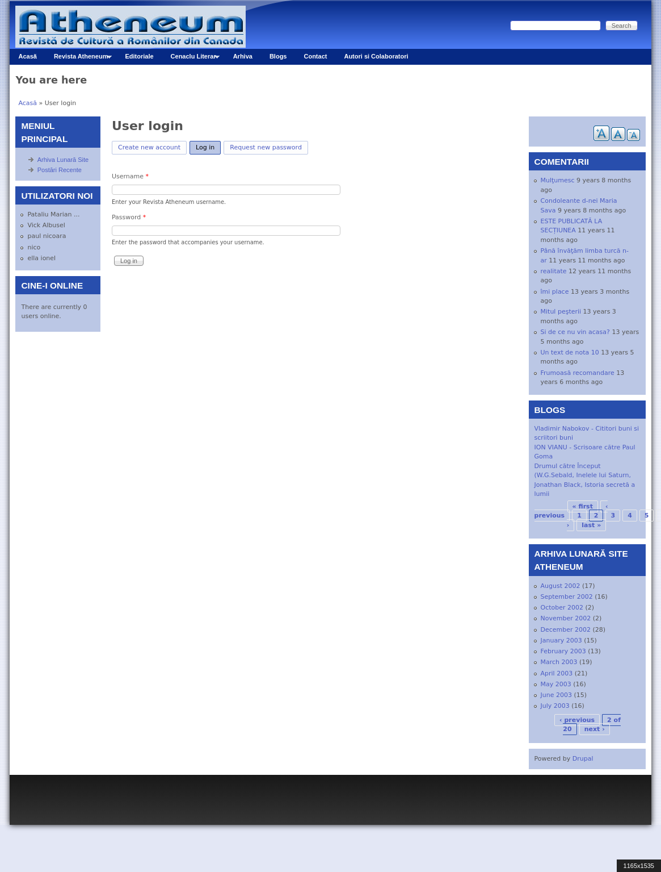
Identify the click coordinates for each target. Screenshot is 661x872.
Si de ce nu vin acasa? (575, 332)
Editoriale (139, 56)
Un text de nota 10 (570, 352)
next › (594, 729)
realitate (554, 271)
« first (582, 506)
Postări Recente (59, 169)
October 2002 (562, 607)
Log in (208, 146)
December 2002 (566, 629)
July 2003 (555, 706)
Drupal (582, 758)
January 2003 (561, 640)
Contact (315, 56)
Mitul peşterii (561, 311)
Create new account (149, 147)
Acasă (27, 56)
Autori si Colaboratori (376, 56)
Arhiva (242, 56)
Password (129, 217)
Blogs (278, 56)
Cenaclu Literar (191, 59)
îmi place (555, 291)
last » (591, 525)
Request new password (266, 147)
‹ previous (577, 720)
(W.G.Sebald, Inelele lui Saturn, (582, 475)
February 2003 (563, 651)
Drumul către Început (567, 466)
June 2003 (556, 695)
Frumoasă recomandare (577, 373)
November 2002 (566, 618)
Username (130, 176)
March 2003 (559, 662)
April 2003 (557, 673)
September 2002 (567, 596)
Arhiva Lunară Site (63, 159)
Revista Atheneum (78, 59)
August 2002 (560, 586)
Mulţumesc (558, 180)
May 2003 (556, 684)
